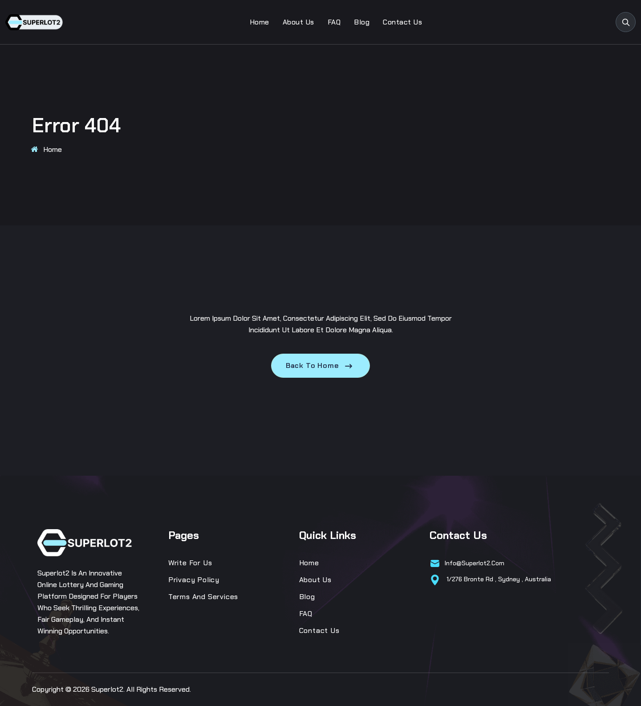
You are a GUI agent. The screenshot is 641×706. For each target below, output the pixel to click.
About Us (298, 22)
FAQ (334, 22)
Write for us (190, 562)
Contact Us (402, 22)
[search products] (626, 22)
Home (259, 22)
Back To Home (320, 365)
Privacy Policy (193, 579)
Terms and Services (203, 596)
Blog (361, 22)
